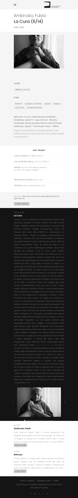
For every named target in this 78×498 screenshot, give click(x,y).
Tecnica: (17, 185)
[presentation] (13, 402)
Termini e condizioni (27, 481)
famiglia (57, 104)
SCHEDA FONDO (20, 471)
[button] (24, 420)
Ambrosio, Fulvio (22, 90)
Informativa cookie (43, 481)
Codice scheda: (20, 156)
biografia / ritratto (33, 104)
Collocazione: (20, 161)
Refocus (30, 161)
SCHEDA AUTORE (20, 445)
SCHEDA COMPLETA (21, 204)
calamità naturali (34, 108)
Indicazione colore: (23, 180)
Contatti (55, 481)
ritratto (18, 104)
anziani (48, 104)
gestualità (19, 108)
